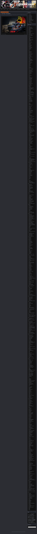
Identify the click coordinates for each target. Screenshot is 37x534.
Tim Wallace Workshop (31, 365)
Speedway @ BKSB (31, 303)
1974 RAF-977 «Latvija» (31, 350)
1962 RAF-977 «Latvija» (31, 421)
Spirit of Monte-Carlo (31, 401)
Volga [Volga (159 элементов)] (31, 522)
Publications (30, 22)
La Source (30, 145)
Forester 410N (30, 364)
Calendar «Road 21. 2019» (31, 129)
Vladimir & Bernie (30, 139)
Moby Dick (30, 176)
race (25, 14)
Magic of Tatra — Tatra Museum (32, 380)
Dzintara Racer (30, 245)
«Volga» (29, 38)
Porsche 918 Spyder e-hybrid (31, 496)
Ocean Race (30, 157)
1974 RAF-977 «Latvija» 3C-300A (32, 315)
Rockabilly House (30, 435)
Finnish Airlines (30, 45)
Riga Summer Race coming (31, 215)
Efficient (29, 404)
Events (10, 9)
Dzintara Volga (30, 34)
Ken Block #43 (30, 172)
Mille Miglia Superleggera (31, 419)
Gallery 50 (14, 9)
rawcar (3, 15)
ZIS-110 (29, 474)
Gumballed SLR (30, 384)
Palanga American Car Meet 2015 (32, 465)
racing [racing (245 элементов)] (29, 520)
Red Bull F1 (30, 281)
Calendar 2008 (30, 279)
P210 (29, 66)
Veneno (29, 499)
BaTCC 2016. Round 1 (31, 356)
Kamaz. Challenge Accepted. (31, 125)
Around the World (30, 100)
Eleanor (29, 446)
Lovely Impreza (30, 478)
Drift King (29, 331)
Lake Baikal (30, 134)
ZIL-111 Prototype (30, 337)
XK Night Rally (30, 338)
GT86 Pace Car (30, 355)
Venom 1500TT (30, 51)
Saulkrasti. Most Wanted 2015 (32, 495)
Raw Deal (30, 409)
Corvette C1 (30, 251)
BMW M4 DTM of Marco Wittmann (32, 348)
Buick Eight (30, 415)
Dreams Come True (31, 141)
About (4, 9)
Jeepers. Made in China (31, 128)
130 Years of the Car (31, 383)
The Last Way (30, 167)
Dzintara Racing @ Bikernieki (31, 460)
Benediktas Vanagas (31, 185)
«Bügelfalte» (30, 43)
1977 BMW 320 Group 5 (31, 182)
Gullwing (29, 57)
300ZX (29, 509)
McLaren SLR (30, 473)
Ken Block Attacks (30, 62)
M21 (29, 50)
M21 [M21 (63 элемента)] (30, 517)
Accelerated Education (31, 39)
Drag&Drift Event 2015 (31, 445)
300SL (29, 227)
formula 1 (16, 14)
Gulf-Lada (30, 168)
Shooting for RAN (30, 484)
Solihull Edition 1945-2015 (31, 471)
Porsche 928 (30, 153)
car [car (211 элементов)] (32, 514)
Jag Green (30, 30)
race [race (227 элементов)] (34, 519)
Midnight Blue (30, 500)
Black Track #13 (30, 466)
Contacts (22, 9)
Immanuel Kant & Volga (31, 96)
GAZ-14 (29, 193)
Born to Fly (30, 323)
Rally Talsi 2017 (30, 219)
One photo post (7, 14)
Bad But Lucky (30, 494)
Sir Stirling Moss (30, 78)
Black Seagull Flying (31, 321)
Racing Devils (30, 67)
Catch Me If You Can (31, 463)
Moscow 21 (30, 155)
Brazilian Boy (30, 65)
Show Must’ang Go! (31, 455)
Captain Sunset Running (31, 307)
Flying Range (30, 464)
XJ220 (29, 261)
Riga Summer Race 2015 (31, 456)
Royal (29, 76)
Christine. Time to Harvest (31, 33)
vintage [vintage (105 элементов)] (29, 522)
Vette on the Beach (30, 199)
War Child (30, 253)
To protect (30, 504)
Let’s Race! (30, 90)
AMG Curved (30, 410)
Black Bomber (30, 382)
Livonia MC (30, 452)
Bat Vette (29, 190)
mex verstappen (20, 14)
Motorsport (5, 14)
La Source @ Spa (30, 47)
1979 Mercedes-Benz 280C (31, 233)
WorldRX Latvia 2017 (31, 191)
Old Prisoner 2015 (30, 498)
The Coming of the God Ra (31, 428)
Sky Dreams (30, 169)
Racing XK (30, 178)
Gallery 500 (18, 9)
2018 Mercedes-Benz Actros (31, 170)
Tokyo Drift (30, 501)
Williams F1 (30, 63)
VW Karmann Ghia (30, 475)
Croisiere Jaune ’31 (30, 53)
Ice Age (29, 345)
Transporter (30, 237)
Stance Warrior (30, 476)
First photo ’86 (30, 400)
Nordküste (30, 147)
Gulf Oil (29, 287)
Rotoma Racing (30, 352)
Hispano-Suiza (30, 209)
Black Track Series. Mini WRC (32, 121)
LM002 (29, 114)
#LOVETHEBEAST (30, 389)
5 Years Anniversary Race (31, 440)
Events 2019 (30, 18)
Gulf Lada (30, 343)
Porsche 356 (30, 107)
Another (29, 14)
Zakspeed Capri (30, 98)
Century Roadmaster (31, 37)
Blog (7, 9)
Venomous (30, 502)
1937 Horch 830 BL (30, 35)
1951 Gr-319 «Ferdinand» (31, 371)
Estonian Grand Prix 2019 (31, 92)
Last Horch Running (31, 413)
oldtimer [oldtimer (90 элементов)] (33, 518)
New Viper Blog (30, 81)
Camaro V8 (30, 461)
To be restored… (30, 269)
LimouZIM (30, 40)
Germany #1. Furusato (31, 271)
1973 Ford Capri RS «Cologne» (32, 346)
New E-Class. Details (31, 367)
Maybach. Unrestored (31, 374)
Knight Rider (30, 31)
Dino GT (29, 399)
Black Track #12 (30, 468)
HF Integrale (30, 505)
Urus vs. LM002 (30, 80)
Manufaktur (30, 426)
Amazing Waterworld (31, 28)
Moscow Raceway (30, 175)
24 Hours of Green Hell (31, 68)
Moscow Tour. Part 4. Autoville (32, 488)
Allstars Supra (30, 462)
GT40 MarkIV (30, 225)
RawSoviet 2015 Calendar (31, 395)
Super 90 (29, 186)
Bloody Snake (30, 239)
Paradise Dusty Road (31, 431)
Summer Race (30, 417)
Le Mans (29, 150)
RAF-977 (29, 438)
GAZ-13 (29, 423)
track (11, 15)
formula (13, 14)
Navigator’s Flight (30, 443)
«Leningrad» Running (31, 60)
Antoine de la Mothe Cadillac (31, 430)
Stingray (29, 388)
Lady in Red (30, 56)
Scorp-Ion (30, 477)
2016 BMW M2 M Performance (32, 327)
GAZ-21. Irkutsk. (30, 211)
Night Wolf (30, 379)
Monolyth (29, 392)
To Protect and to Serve (31, 131)
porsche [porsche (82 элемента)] (32, 519)
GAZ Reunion (30, 72)
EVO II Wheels (30, 229)
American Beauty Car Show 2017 (32, 159)
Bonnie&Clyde (30, 481)
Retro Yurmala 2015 (31, 451)
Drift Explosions (30, 467)
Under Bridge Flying (31, 341)
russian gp (7, 15)
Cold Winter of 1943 (31, 83)
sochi (8, 15)
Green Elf (30, 44)
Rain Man (30, 353)
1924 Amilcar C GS (30, 335)
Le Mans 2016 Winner (31, 69)
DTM (29, 41)
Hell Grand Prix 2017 (31, 217)
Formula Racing (30, 457)
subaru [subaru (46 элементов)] (30, 521)
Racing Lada (30, 127)
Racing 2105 (30, 402)
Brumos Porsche (30, 171)
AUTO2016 (30, 360)
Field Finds (30, 177)
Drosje (29, 293)
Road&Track (30, 197)
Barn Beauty (30, 267)
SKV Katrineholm (30, 241)
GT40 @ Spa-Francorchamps (31, 154)
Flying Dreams (30, 265)
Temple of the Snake (31, 138)
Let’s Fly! (29, 124)
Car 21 (29, 470)
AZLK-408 (30, 422)
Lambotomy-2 (30, 111)
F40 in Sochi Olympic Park (31, 119)
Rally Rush (30, 180)
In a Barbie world (30, 148)
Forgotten (30, 123)
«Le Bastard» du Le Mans (31, 87)
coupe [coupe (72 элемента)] (33, 515)
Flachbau (29, 472)
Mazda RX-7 (30, 418)
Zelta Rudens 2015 (30, 434)
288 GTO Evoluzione (31, 344)
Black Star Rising (30, 149)
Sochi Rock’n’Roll (30, 115)
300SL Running (30, 247)
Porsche (29, 109)
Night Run (30, 93)
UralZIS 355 (30, 243)
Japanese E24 (30, 396)
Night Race (30, 104)
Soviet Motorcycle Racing (31, 325)
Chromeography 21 (30, 361)
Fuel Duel (30, 439)
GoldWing (30, 433)
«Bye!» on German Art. (31, 373)
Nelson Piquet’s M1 (30, 112)
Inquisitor (29, 393)
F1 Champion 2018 (30, 143)
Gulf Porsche (30, 97)
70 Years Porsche (30, 163)
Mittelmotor (30, 46)
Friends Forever (30, 442)
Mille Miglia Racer (30, 207)
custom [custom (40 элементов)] (34, 515)
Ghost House (30, 411)
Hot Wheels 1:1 (30, 173)
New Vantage (30, 132)
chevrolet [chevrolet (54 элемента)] (29, 515)
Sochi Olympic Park (31, 146)
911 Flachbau (30, 354)
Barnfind (29, 61)
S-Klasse (29, 165)
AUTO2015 (30, 506)
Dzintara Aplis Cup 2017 (31, 223)
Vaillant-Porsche (30, 101)
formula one (18, 14)
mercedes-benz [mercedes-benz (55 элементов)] (29, 518)
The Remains (30, 73)
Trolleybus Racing (30, 120)
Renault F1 (30, 126)
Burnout (29, 36)
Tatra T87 (30, 447)
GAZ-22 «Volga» (30, 99)
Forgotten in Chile (30, 54)
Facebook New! (27, 9)
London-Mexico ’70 (30, 70)
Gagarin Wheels (30, 362)
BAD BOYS (30, 441)
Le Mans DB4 (30, 137)
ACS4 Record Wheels (31, 375)
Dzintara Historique (30, 181)
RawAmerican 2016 (31, 403)
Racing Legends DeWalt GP (31, 221)
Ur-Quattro (30, 299)
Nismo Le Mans (30, 85)
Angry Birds (30, 195)
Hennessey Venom (30, 77)
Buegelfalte (30, 369)
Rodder (29, 394)
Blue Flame (30, 32)
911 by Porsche (30, 75)
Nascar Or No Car (30, 27)
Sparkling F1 (30, 140)
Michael (29, 407)
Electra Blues (30, 414)
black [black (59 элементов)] (28, 514)
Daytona (29, 103)
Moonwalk (30, 391)
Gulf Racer (30, 397)
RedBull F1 (30, 86)
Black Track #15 (30, 376)
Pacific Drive (30, 453)
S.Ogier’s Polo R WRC (31, 412)
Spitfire (29, 351)
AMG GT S (30, 359)
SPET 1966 (30, 79)
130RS (29, 385)
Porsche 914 (30, 89)
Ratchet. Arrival (30, 420)
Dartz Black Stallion (30, 88)
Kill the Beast (30, 425)
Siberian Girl (30, 151)
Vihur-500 (30, 64)
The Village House (30, 497)
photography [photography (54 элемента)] (29, 519)
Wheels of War (30, 52)
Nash (29, 74)
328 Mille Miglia (30, 387)
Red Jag (29, 289)
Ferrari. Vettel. (30, 82)
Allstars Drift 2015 (30, 450)
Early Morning (30, 363)
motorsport (24, 14)
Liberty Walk (30, 263)
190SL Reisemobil (30, 235)
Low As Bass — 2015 (31, 459)
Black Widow (30, 429)
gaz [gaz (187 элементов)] (29, 516)
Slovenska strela (30, 42)
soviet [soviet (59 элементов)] (28, 521)
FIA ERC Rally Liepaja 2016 (31, 309)
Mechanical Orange (30, 122)
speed (9, 15)
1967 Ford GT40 (30, 275)
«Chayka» (30, 58)
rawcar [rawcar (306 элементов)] (33, 520)
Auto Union (30, 339)
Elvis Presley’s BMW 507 (31, 201)
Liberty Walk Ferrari (30, 188)
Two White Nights (30, 142)
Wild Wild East (30, 55)
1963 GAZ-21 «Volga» (31, 454)
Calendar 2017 (30, 273)
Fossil (29, 372)
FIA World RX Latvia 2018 (31, 135)
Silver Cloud (30, 416)
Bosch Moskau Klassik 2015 (31, 479)
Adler (29, 26)
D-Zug (29, 49)
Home (1, 9)
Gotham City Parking (31, 187)
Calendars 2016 (30, 427)
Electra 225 (30, 448)
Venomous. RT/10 (30, 117)
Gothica (29, 144)
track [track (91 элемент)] (32, 521)
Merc (29, 437)
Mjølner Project (30, 184)
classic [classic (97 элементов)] (31, 515)
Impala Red (30, 48)
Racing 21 (30, 311)
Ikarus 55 (29, 482)
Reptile (29, 357)
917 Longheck (30, 84)
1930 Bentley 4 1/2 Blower (31, 436)
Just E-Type (30, 408)
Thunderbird (30, 158)
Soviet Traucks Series (31, 71)
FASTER (29, 483)
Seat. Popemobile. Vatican (31, 366)
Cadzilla (29, 133)
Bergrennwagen (30, 405)
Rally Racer (30, 283)
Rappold (29, 368)
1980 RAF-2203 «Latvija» (31, 381)
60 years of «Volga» (31, 297)
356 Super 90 (30, 390)
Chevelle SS (30, 486)
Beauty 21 (30, 29)
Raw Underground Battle (31, 507)
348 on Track (30, 340)
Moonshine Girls (30, 424)
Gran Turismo (30, 277)
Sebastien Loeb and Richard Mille (32, 152)
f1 (12, 14)
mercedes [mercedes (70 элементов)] (32, 517)
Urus (29, 105)
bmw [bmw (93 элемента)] (31, 514)
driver (11, 14)
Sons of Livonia (30, 449)
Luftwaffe (29, 347)
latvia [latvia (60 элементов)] (28, 517)
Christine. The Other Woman (31, 255)
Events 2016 (30, 16)
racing (2, 15)
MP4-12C (30, 113)
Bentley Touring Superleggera (31, 503)
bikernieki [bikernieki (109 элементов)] (32, 513)
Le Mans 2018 (30, 136)
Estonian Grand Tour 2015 (31, 485)
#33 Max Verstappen (31, 110)
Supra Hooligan (30, 370)
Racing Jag (30, 349)
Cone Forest (30, 164)
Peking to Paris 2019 (31, 91)
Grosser (29, 508)
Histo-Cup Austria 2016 (31, 291)
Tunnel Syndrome (30, 386)
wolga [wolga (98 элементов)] (34, 522)
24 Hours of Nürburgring (31, 94)
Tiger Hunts (30, 305)
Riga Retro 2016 (30, 329)
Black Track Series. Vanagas (31, 118)
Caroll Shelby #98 (30, 59)
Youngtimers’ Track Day (31, 342)
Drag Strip (30, 166)
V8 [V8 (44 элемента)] (33, 521)
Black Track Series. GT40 (31, 160)
